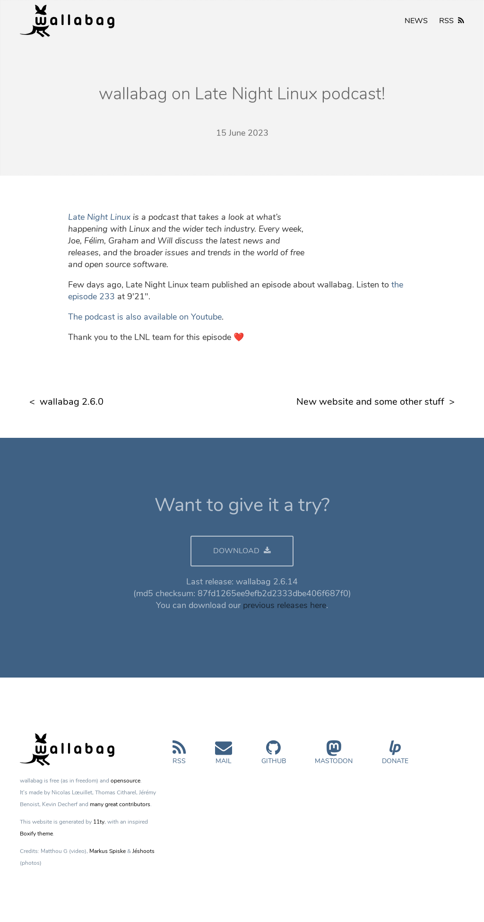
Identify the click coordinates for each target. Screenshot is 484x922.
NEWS (416, 21)
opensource (125, 780)
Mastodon (334, 756)
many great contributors (120, 804)
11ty (98, 822)
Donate (395, 756)
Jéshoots (143, 851)
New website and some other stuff (370, 401)
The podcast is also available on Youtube (145, 316)
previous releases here (284, 605)
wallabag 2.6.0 (72, 401)
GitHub (273, 756)
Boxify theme (36, 833)
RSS (451, 21)
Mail (223, 756)
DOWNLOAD (242, 551)
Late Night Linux (99, 217)
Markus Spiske (107, 851)
